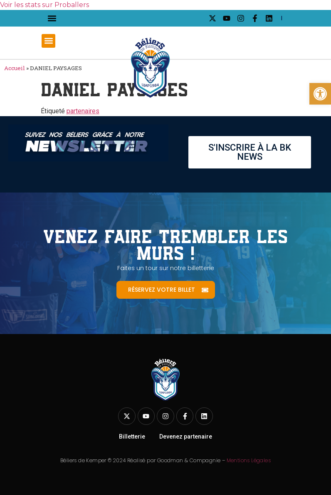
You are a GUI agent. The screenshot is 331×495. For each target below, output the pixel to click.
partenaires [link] (83, 111)
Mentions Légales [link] (249, 460)
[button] (52, 18)
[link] (320, 94)
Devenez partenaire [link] (185, 436)
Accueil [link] (14, 68)
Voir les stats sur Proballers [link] (44, 5)
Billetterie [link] (132, 436)
